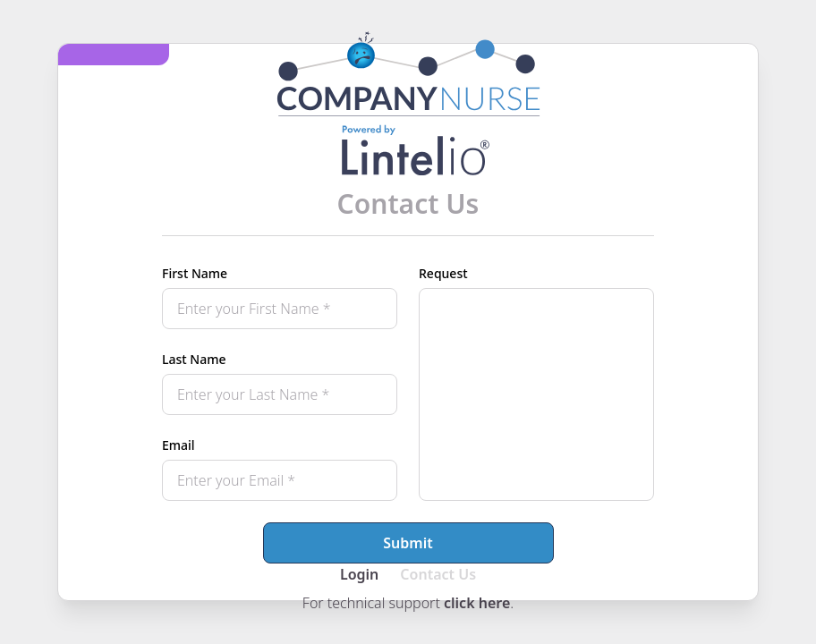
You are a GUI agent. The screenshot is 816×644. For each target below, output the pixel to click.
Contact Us (438, 574)
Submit (407, 543)
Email (178, 444)
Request (443, 273)
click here (477, 603)
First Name (194, 273)
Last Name (193, 359)
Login (359, 574)
